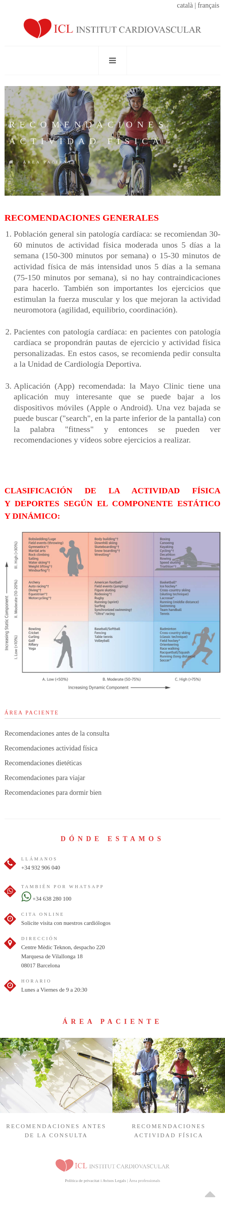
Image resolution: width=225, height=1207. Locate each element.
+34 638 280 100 (46, 899)
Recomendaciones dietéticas (43, 763)
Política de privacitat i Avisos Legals (95, 1180)
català (185, 5)
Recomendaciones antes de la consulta (57, 733)
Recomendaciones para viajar (45, 778)
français (208, 5)
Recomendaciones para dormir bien (53, 792)
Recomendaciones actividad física (51, 748)
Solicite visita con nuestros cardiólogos (66, 923)
